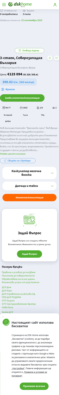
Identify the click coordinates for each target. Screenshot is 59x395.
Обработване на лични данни (18, 279)
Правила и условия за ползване (18, 272)
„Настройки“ (18, 368)
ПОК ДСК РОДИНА (11, 297)
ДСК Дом (6, 287)
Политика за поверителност (18, 276)
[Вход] (55, 5)
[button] (29, 173)
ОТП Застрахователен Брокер (19, 304)
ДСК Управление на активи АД (18, 294)
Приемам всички (34, 386)
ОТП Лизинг (8, 301)
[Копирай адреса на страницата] (49, 58)
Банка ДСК (7, 312)
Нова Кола (7, 307)
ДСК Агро (7, 291)
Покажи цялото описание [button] (12, 153)
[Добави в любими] (56, 58)
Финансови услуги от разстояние (20, 282)
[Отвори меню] (4, 5)
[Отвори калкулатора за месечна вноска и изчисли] (8, 89)
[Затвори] (3, 316)
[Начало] (20, 4)
